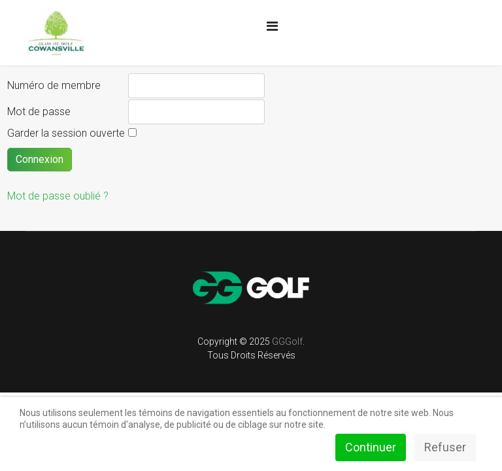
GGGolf (287, 341)
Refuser (445, 447)
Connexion (39, 159)
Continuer (370, 447)
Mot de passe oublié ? (58, 196)
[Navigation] (272, 26)
